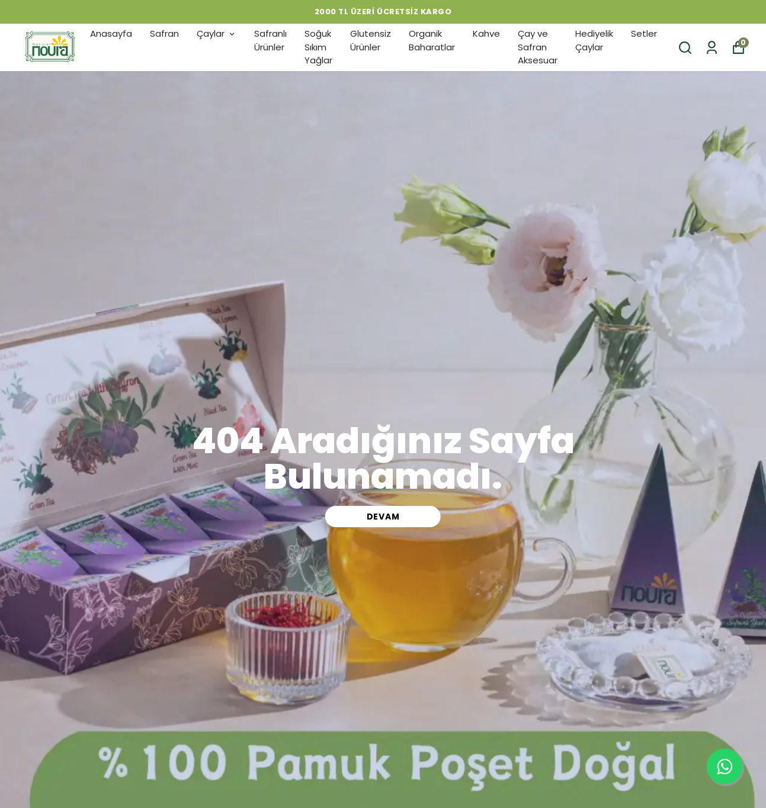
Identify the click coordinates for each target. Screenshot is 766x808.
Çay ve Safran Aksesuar (537, 46)
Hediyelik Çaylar (594, 40)
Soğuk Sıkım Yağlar (318, 46)
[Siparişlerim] (711, 47)
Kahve (486, 33)
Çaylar (216, 33)
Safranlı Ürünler (270, 40)
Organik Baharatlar (432, 40)
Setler (644, 33)
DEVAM (383, 516)
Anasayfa (111, 33)
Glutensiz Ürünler (370, 40)
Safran (164, 33)
